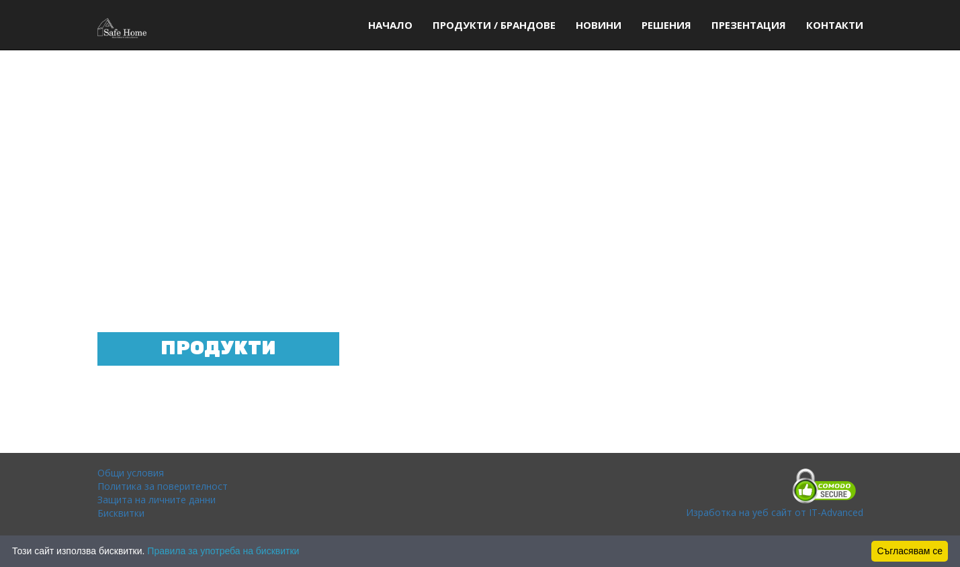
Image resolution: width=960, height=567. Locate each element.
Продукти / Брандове (494, 25)
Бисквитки (120, 513)
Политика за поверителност (162, 486)
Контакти (834, 25)
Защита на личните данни (156, 499)
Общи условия (130, 472)
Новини (598, 25)
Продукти (218, 348)
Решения (666, 25)
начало (390, 25)
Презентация (748, 25)
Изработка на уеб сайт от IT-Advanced (774, 512)
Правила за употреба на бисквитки (223, 551)
